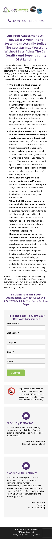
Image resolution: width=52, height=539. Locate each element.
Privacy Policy (17, 534)
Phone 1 (10, 361)
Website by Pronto (32, 534)
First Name (13, 323)
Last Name (13, 333)
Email (10, 352)
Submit (15, 372)
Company (12, 342)
